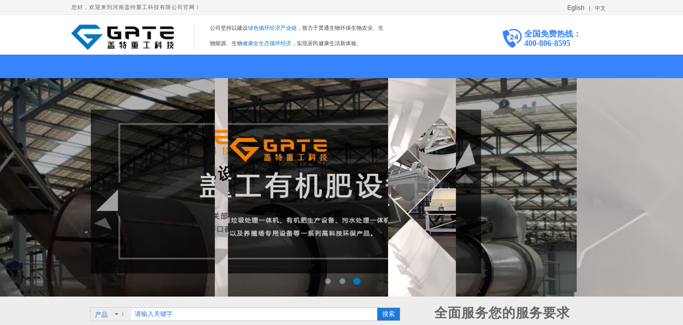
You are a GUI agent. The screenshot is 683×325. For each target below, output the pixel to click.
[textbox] (254, 314)
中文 (599, 8)
